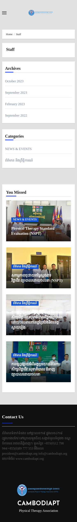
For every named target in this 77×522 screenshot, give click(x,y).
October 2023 (14, 81)
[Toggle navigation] (4, 12)
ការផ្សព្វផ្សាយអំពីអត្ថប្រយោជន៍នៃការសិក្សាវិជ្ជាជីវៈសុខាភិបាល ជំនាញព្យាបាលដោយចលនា (36, 369)
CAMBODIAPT (38, 504)
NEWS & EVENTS (18, 149)
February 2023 (15, 104)
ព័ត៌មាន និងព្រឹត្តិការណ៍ (19, 160)
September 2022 (16, 115)
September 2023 (16, 92)
